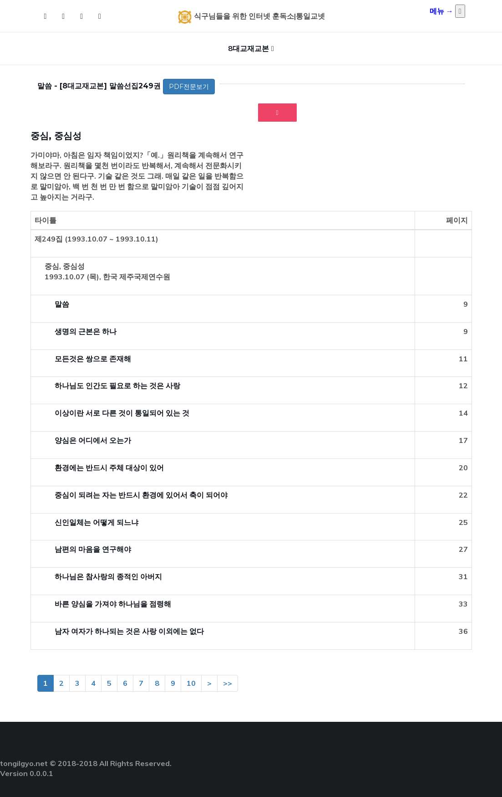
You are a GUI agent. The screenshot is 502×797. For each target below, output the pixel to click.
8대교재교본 (248, 48)
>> (227, 683)
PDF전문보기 (189, 86)
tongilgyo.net (24, 763)
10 (191, 683)
